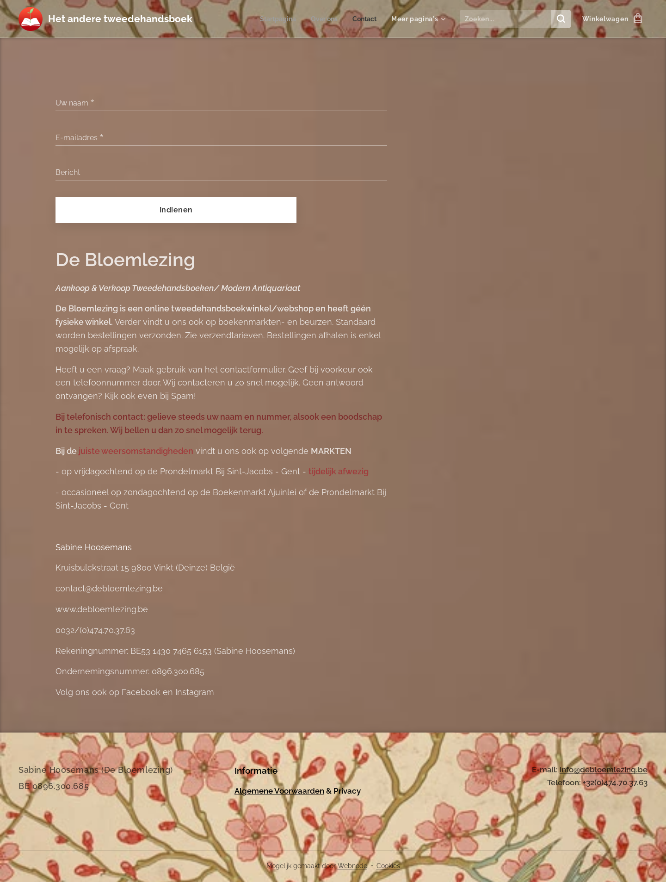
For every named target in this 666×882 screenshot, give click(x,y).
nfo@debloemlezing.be (604, 769)
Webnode (352, 866)
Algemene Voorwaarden (279, 790)
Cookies (388, 866)
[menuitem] (274, 19)
